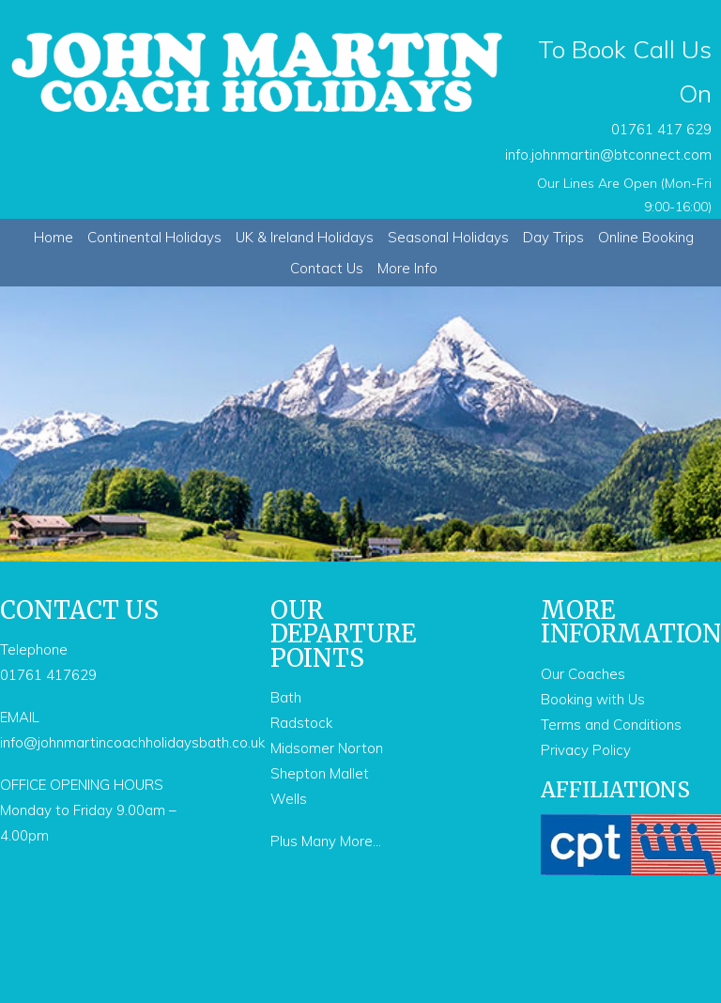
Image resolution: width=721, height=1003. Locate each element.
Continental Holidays (154, 237)
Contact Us (326, 268)
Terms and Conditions (611, 724)
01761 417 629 (661, 129)
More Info (407, 268)
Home (53, 237)
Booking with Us (593, 699)
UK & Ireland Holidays (305, 237)
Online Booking (646, 237)
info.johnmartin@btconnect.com (608, 154)
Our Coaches (583, 674)
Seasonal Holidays (448, 237)
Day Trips (553, 237)
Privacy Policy (586, 750)
